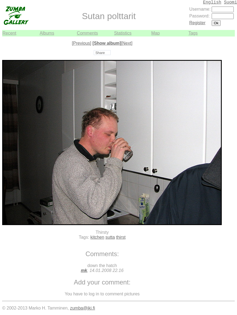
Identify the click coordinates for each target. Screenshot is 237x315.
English (212, 2)
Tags (193, 33)
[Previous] (81, 43)
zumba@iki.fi (82, 308)
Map (155, 33)
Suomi (230, 2)
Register (197, 22)
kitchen (97, 237)
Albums (47, 33)
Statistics (123, 33)
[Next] (126, 43)
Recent (9, 33)
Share (100, 53)
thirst (121, 237)
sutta (110, 237)
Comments (87, 33)
